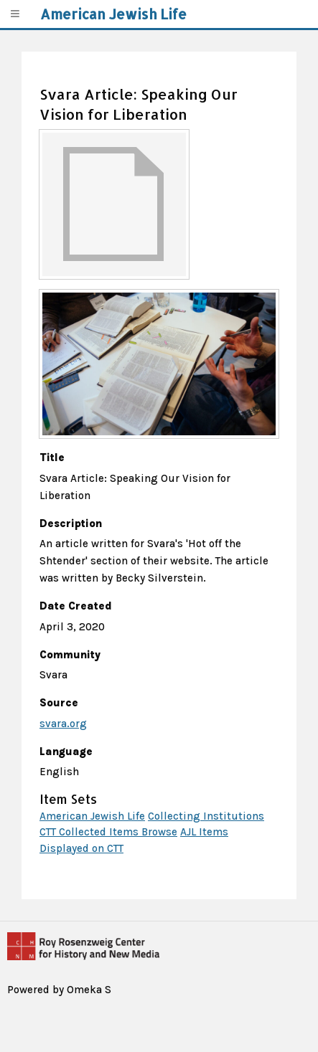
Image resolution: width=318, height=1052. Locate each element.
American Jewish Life (92, 816)
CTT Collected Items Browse (108, 831)
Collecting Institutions (206, 816)
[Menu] (14, 14)
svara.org (63, 723)
